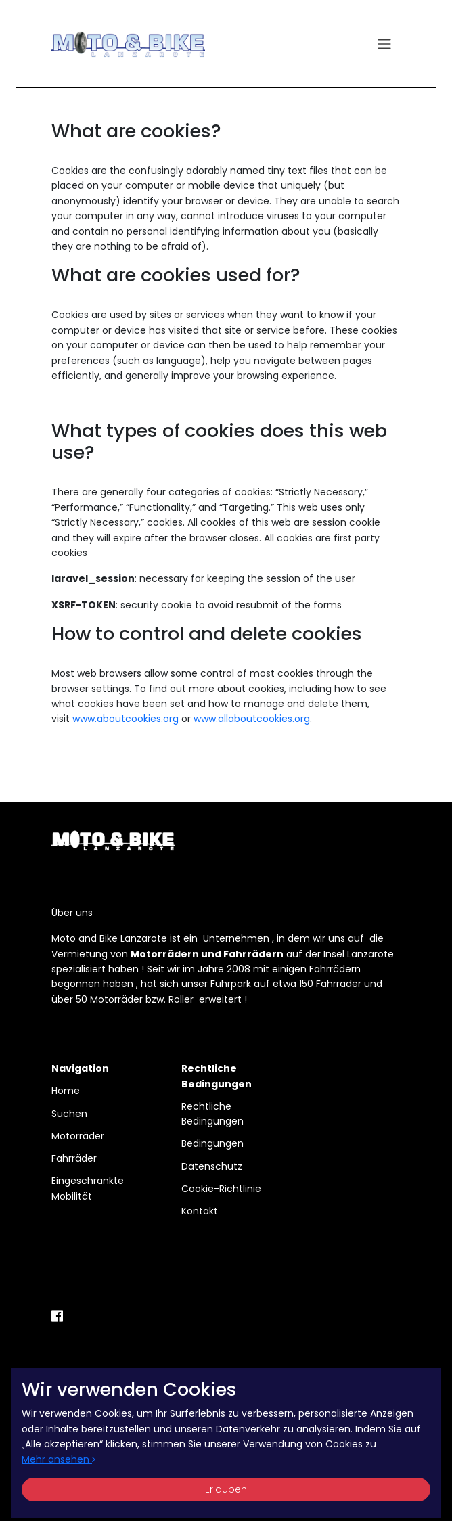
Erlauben (226, 1489)
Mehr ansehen (58, 1459)
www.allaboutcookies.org (252, 718)
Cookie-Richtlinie (221, 1189)
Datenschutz (211, 1166)
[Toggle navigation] (384, 44)
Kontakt (199, 1211)
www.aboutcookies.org (125, 718)
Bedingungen (212, 1143)
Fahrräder (74, 1158)
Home (65, 1090)
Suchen (69, 1113)
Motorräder (77, 1136)
